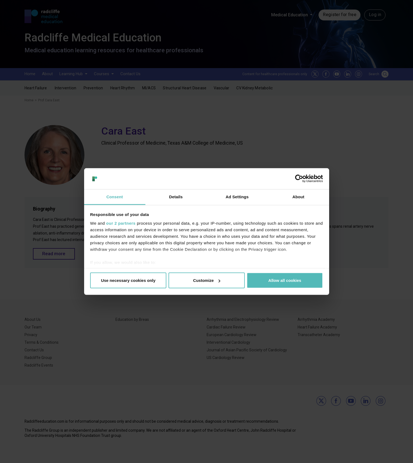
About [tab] (298, 196)
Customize (206, 280)
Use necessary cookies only (128, 280)
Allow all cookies (284, 280)
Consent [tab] (114, 196)
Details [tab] (176, 196)
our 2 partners (121, 223)
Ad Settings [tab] (237, 196)
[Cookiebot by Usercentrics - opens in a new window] (299, 179)
